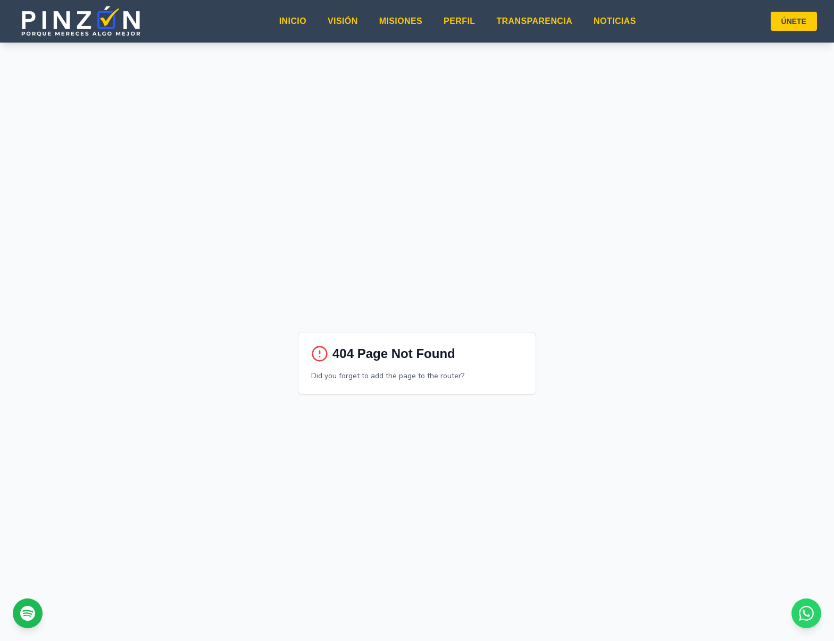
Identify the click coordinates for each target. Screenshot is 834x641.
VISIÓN (343, 21)
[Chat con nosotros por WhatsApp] (806, 613)
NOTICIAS (615, 21)
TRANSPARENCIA (534, 21)
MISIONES (400, 21)
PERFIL (459, 21)
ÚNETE (793, 21)
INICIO (292, 21)
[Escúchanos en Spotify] (28, 613)
